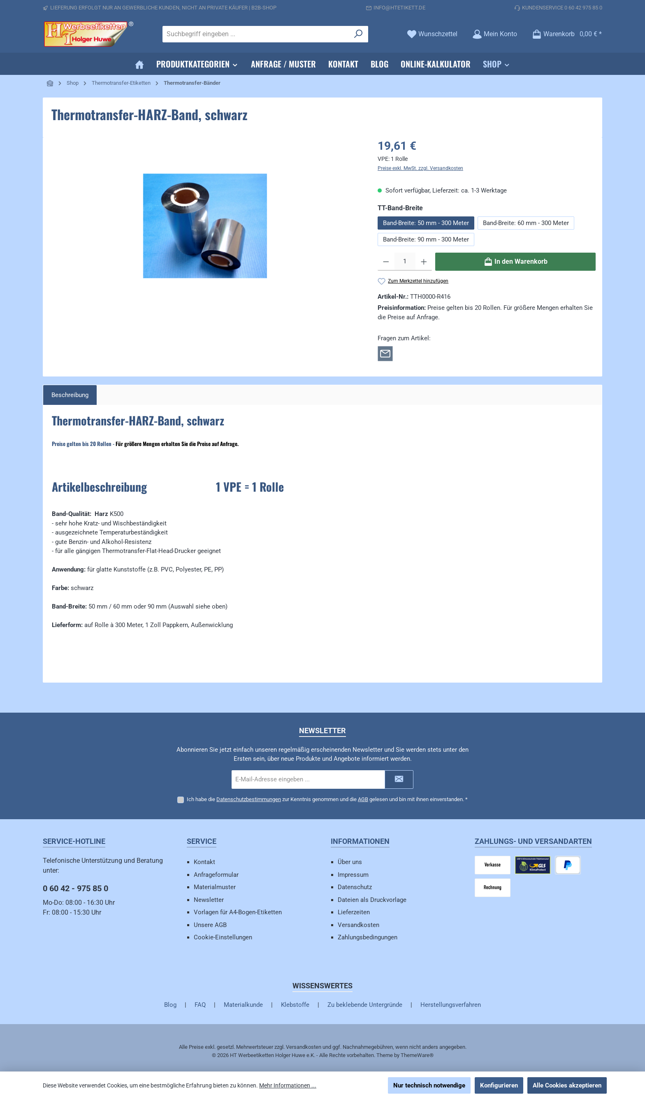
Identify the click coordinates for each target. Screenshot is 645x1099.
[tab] (70, 395)
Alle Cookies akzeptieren (567, 1085)
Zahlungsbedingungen (367, 937)
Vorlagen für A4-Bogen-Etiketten (238, 912)
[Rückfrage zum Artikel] (385, 353)
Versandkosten (358, 925)
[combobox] (255, 34)
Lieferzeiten (354, 912)
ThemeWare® (417, 1055)
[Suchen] (358, 34)
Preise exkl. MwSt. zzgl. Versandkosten (420, 168)
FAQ (200, 1004)
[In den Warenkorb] (515, 262)
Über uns (350, 862)
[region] (205, 225)
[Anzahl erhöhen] (423, 262)
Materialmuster (215, 887)
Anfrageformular (216, 874)
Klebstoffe (295, 1004)
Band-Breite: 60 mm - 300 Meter (526, 223)
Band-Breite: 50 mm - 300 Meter (426, 223)
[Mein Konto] (494, 34)
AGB (363, 799)
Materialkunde (243, 1004)
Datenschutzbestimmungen (248, 799)
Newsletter (209, 900)
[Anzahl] (405, 262)
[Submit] (399, 779)
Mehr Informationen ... (287, 1085)
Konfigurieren (499, 1085)
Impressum (353, 874)
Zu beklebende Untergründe (364, 1004)
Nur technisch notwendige (429, 1085)
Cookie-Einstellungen (223, 937)
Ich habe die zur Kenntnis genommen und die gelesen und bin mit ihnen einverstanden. (327, 799)
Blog (170, 1004)
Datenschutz (355, 887)
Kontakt (204, 862)
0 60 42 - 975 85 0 (75, 888)
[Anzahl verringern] (386, 262)
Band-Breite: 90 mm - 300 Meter (426, 239)
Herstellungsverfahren (450, 1004)
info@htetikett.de (399, 8)
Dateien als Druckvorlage (372, 900)
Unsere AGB (210, 925)
